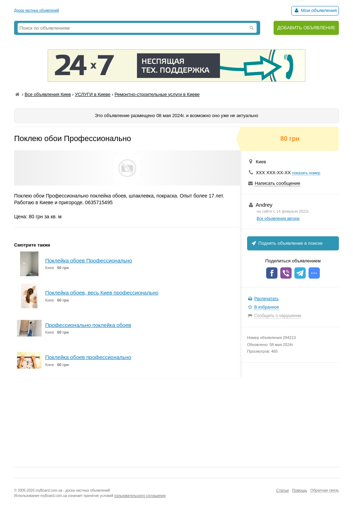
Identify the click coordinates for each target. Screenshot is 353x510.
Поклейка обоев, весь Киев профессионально (101, 293)
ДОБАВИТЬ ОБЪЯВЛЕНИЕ (306, 27)
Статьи (282, 490)
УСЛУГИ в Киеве (92, 94)
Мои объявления (315, 10)
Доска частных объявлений (36, 10)
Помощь (299, 490)
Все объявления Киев (48, 94)
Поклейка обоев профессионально (88, 357)
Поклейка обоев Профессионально (88, 260)
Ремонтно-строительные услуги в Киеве (156, 94)
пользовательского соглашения (140, 496)
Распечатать (266, 298)
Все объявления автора (278, 218)
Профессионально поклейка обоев (88, 325)
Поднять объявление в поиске (287, 243)
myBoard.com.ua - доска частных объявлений (73, 490)
